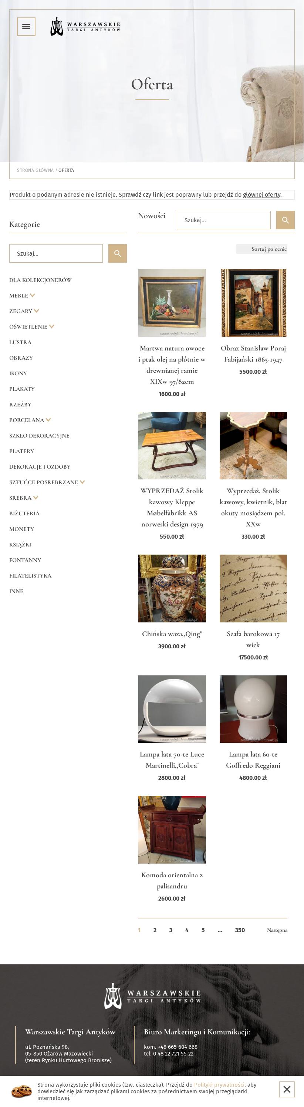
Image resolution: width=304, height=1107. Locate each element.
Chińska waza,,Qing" (172, 633)
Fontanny (25, 560)
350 (240, 930)
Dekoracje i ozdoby (40, 467)
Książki (20, 544)
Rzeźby (20, 404)
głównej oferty (261, 194)
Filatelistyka (30, 575)
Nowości (152, 215)
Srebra (21, 498)
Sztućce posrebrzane (44, 482)
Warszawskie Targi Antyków (70, 1032)
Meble (19, 295)
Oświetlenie (29, 326)
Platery (21, 451)
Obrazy (21, 358)
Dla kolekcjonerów (40, 280)
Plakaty (22, 389)
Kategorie (24, 224)
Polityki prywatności (219, 1084)
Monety (21, 529)
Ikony (18, 373)
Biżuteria (24, 513)
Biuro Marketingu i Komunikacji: (197, 1032)
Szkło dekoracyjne (39, 435)
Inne (16, 591)
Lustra (20, 342)
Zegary (21, 311)
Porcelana (27, 420)
